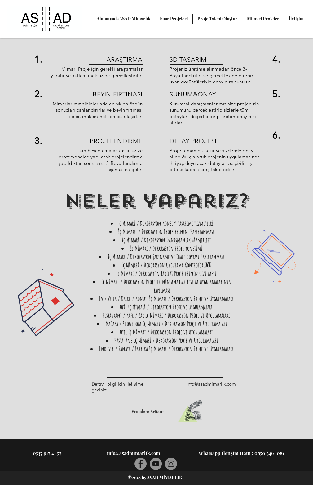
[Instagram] (171, 464)
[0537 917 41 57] (47, 453)
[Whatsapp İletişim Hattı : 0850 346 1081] (241, 453)
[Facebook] (140, 464)
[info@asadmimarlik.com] (211, 384)
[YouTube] (156, 464)
